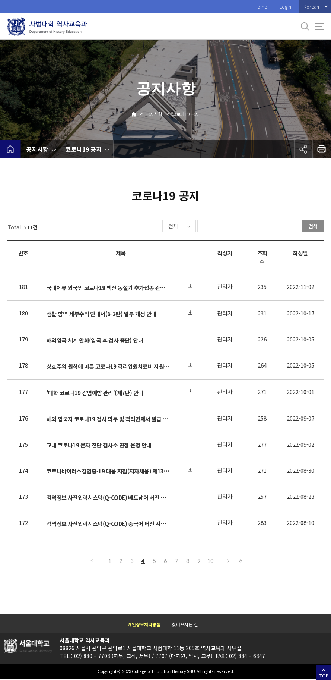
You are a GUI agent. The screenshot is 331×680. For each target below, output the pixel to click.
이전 (91, 561)
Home (260, 6)
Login (285, 6)
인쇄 (321, 149)
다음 (229, 561)
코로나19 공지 (185, 114)
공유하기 (303, 149)
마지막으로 (240, 561)
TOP (323, 675)
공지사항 (154, 114)
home (10, 149)
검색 (313, 226)
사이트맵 (319, 26)
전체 (151, 226)
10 (210, 561)
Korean (311, 6)
